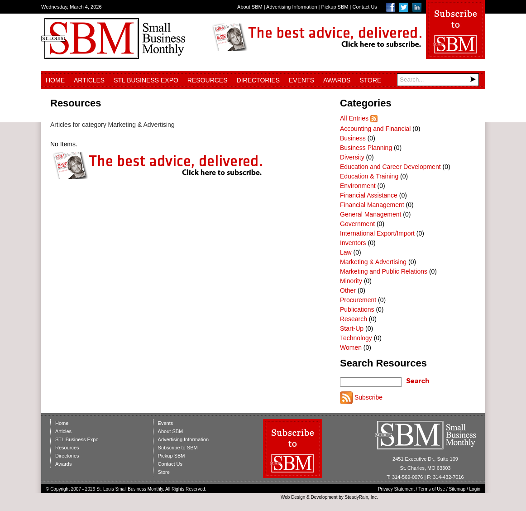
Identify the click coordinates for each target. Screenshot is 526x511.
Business (353, 138)
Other (348, 290)
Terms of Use (431, 489)
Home (55, 80)
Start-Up (351, 328)
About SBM (250, 7)
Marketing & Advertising (373, 261)
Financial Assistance (368, 195)
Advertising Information (291, 7)
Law (346, 252)
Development (324, 497)
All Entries (354, 118)
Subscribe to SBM (178, 447)
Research (353, 319)
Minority (351, 280)
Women (351, 347)
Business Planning (366, 147)
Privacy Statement (396, 489)
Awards (336, 80)
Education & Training (369, 176)
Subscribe (368, 397)
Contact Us (364, 7)
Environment (358, 185)
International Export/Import (377, 233)
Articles (89, 80)
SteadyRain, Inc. (361, 497)
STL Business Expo (146, 80)
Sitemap (457, 489)
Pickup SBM (335, 7)
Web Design (293, 497)
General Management (370, 214)
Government (357, 223)
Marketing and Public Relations (383, 271)
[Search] (438, 79)
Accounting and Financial (375, 128)
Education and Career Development (390, 166)
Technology (356, 338)
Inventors (353, 242)
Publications (357, 309)
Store (370, 80)
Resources (207, 80)
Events (301, 80)
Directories (258, 80)
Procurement (358, 300)
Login (474, 489)
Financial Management (372, 204)
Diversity (352, 157)
